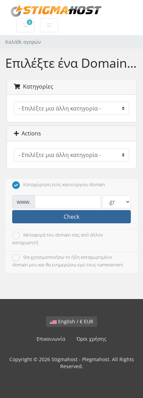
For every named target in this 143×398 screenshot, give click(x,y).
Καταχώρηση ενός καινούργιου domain (58, 185)
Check (71, 217)
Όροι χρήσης (91, 338)
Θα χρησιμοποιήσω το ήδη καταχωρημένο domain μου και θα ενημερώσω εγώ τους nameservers (67, 261)
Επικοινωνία (51, 338)
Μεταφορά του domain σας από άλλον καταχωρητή (57, 239)
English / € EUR (71, 321)
